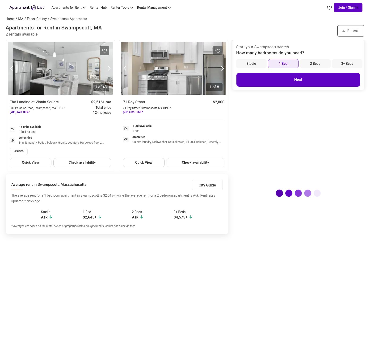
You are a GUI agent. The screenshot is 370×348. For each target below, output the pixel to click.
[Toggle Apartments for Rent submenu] (68, 7)
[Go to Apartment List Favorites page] (329, 7)
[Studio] (251, 63)
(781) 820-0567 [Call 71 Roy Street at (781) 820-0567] (133, 112)
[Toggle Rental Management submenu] (154, 7)
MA (20, 19)
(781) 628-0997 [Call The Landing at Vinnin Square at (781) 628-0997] (20, 112)
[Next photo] (109, 68)
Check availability (82, 162)
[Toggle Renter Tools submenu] (121, 7)
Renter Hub (98, 7)
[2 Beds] (315, 63)
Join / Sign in (348, 7)
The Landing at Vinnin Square (34, 102)
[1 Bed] (283, 63)
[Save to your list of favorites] (104, 50)
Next (298, 79)
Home (10, 19)
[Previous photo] (11, 68)
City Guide (207, 185)
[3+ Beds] (347, 63)
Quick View (30, 162)
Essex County (37, 19)
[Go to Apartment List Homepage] (27, 7)
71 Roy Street (134, 102)
